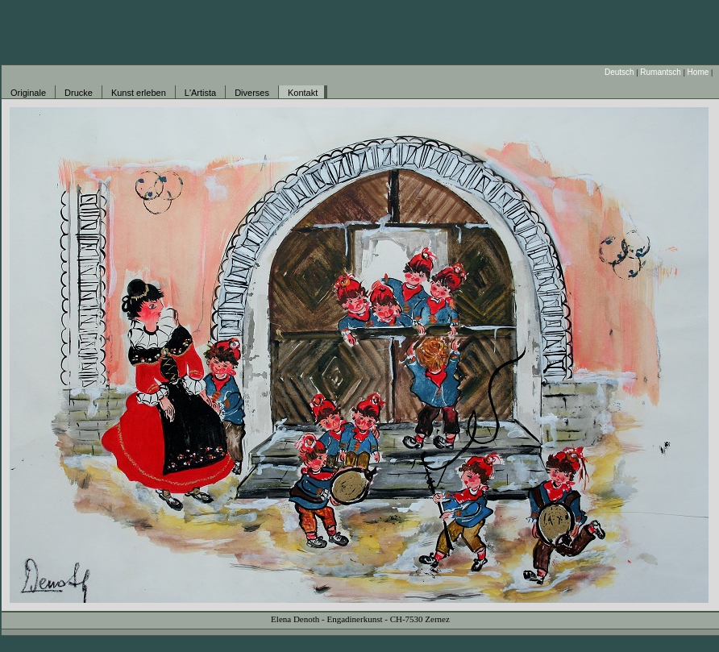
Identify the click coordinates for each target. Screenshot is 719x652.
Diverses (252, 93)
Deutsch (619, 72)
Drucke (78, 93)
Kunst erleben (138, 93)
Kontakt (303, 93)
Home (698, 72)
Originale (28, 93)
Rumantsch (660, 72)
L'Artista (200, 93)
